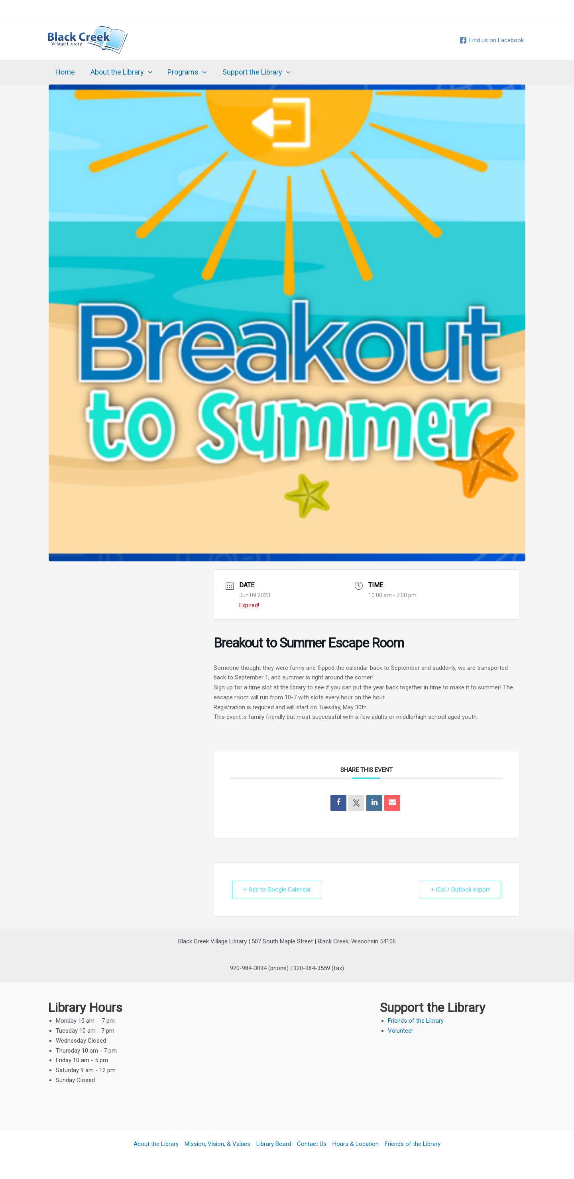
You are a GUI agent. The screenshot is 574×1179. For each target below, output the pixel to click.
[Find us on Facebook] (491, 40)
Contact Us (311, 1144)
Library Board (273, 1144)
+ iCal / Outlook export (460, 889)
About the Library (120, 72)
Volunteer (400, 1030)
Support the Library (253, 72)
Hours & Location (355, 1144)
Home (65, 72)
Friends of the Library (416, 1020)
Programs (184, 72)
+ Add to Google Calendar (277, 889)
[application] (146, 72)
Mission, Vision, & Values (217, 1144)
